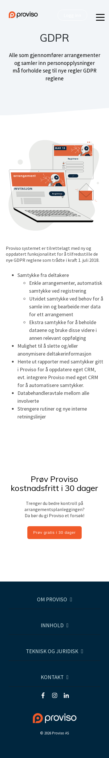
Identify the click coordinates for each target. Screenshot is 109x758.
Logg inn (72, 15)
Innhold (52, 625)
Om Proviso (52, 599)
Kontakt (52, 677)
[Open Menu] (98, 18)
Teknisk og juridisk (52, 651)
